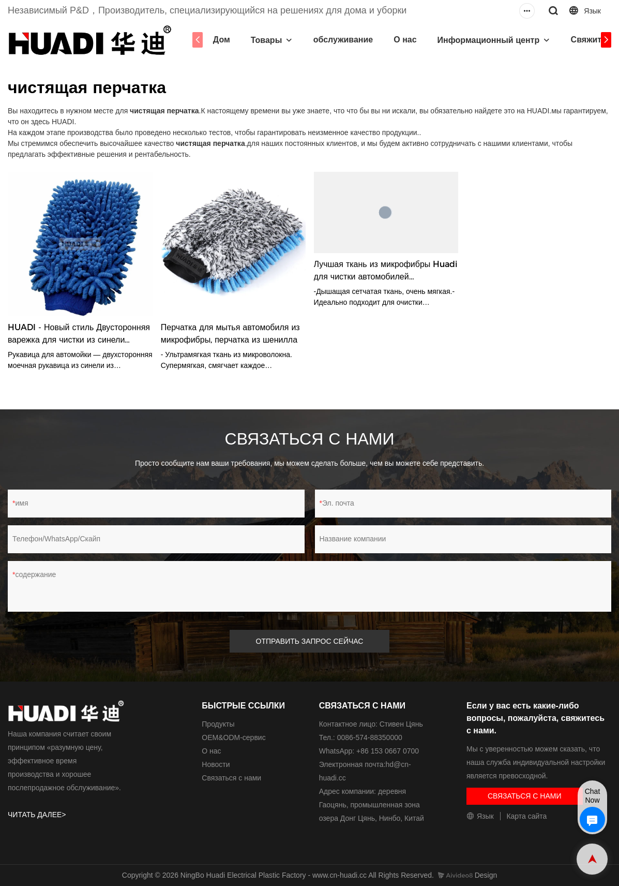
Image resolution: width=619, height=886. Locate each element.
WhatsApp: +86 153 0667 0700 (369, 751)
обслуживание (343, 39)
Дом (221, 39)
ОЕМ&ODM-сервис (233, 737)
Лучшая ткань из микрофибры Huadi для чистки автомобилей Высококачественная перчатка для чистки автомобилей (386, 271)
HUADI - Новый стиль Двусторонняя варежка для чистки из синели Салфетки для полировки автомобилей (79, 334)
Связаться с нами (231, 778)
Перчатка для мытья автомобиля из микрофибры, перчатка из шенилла (230, 333)
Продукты (218, 724)
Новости (216, 764)
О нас (405, 39)
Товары (266, 40)
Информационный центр (488, 40)
